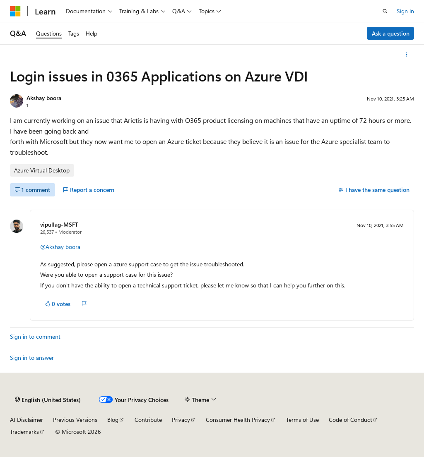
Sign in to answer (32, 357)
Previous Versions (75, 420)
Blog (112, 420)
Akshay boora (43, 98)
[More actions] (407, 54)
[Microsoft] (15, 11)
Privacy (181, 420)
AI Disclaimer (26, 420)
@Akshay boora (60, 247)
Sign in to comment (35, 336)
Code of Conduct (350, 420)
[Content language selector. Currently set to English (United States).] (48, 399)
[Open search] (385, 11)
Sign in (405, 11)
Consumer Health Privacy (238, 420)
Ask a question (391, 33)
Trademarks (24, 431)
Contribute (148, 420)
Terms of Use (302, 420)
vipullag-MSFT (59, 224)
